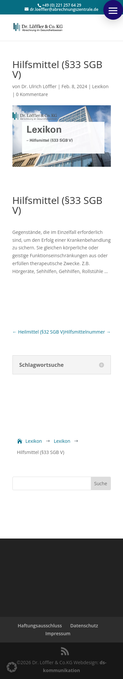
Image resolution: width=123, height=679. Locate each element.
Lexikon (100, 86)
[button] (113, 10)
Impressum (57, 633)
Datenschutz (84, 625)
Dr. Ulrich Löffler (38, 86)
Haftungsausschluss (40, 625)
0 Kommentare (32, 94)
